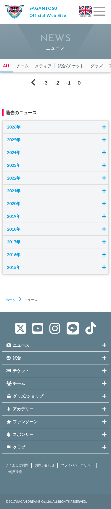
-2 (56, 83)
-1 (68, 83)
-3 (45, 83)
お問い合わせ (44, 465)
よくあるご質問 (17, 465)
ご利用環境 (14, 472)
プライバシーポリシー (77, 465)
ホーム (10, 300)
